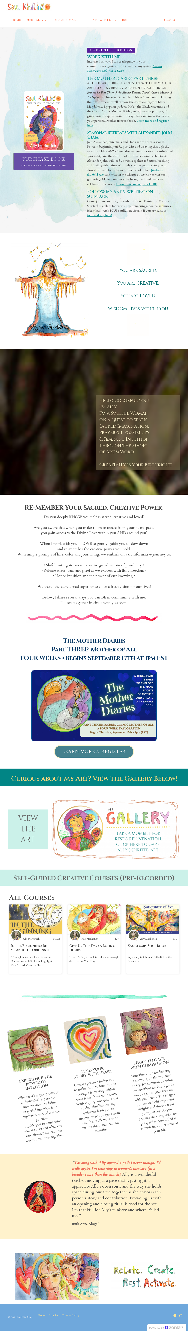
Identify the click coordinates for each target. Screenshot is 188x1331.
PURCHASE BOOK (43, 161)
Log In (53, 1315)
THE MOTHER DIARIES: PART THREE (122, 78)
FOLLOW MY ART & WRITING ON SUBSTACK (120, 194)
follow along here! (99, 215)
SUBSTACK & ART (66, 20)
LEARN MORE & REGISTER (94, 751)
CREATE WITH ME (101, 20)
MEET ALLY (36, 20)
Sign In (170, 20)
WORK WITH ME (103, 57)
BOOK (128, 20)
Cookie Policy (70, 1315)
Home (42, 1315)
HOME (16, 20)
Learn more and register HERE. (136, 184)
